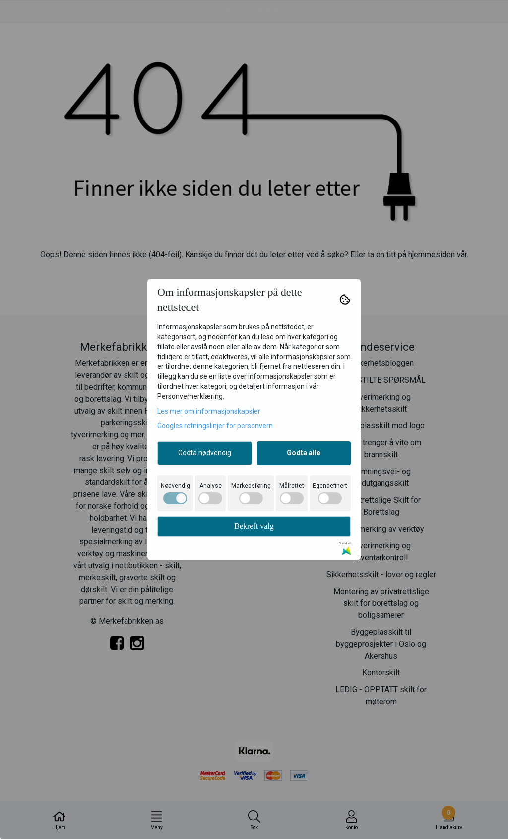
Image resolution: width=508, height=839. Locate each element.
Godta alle (303, 453)
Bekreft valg (254, 526)
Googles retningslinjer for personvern (215, 426)
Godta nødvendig (204, 453)
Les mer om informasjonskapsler (208, 411)
